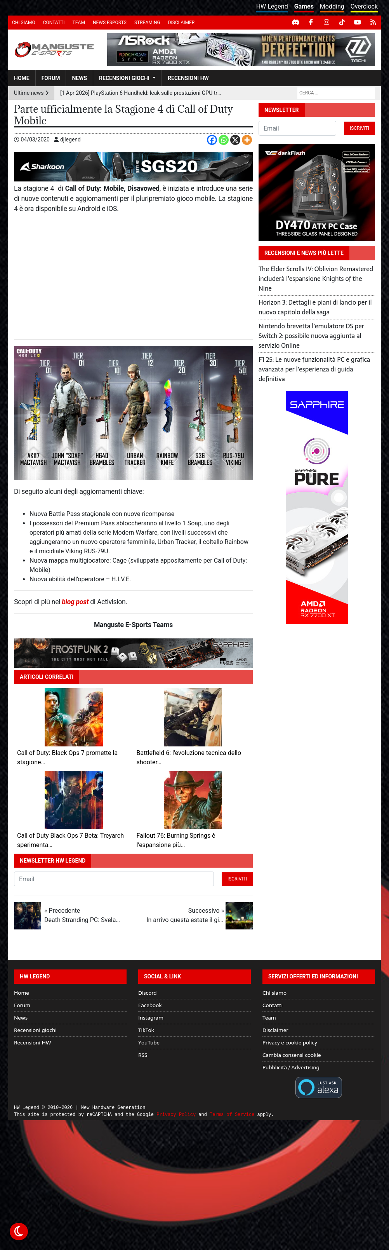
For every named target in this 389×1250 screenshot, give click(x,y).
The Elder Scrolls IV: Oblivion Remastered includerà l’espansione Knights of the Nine (316, 278)
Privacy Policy (176, 1114)
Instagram (150, 1017)
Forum (51, 78)
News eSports (110, 22)
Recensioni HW (188, 78)
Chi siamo (23, 22)
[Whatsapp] (224, 140)
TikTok (146, 1030)
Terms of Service (232, 1114)
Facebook (150, 1005)
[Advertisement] (133, 276)
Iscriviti (237, 879)
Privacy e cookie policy (289, 1042)
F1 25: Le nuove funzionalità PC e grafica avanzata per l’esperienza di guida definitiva (314, 369)
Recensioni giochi (124, 78)
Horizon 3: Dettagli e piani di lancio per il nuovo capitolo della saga (315, 307)
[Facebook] (212, 140)
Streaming (147, 22)
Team (79, 22)
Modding (332, 6)
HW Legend (272, 6)
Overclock (364, 6)
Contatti (54, 22)
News (79, 78)
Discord (147, 992)
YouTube (149, 1042)
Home (22, 78)
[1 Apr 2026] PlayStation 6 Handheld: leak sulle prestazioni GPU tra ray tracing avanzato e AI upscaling (141, 93)
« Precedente (83, 916)
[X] (235, 140)
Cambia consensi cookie (291, 1055)
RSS (142, 1055)
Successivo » (185, 916)
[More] (247, 140)
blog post (75, 602)
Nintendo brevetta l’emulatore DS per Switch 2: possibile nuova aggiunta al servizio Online (311, 335)
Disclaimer (181, 22)
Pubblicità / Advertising (291, 1067)
